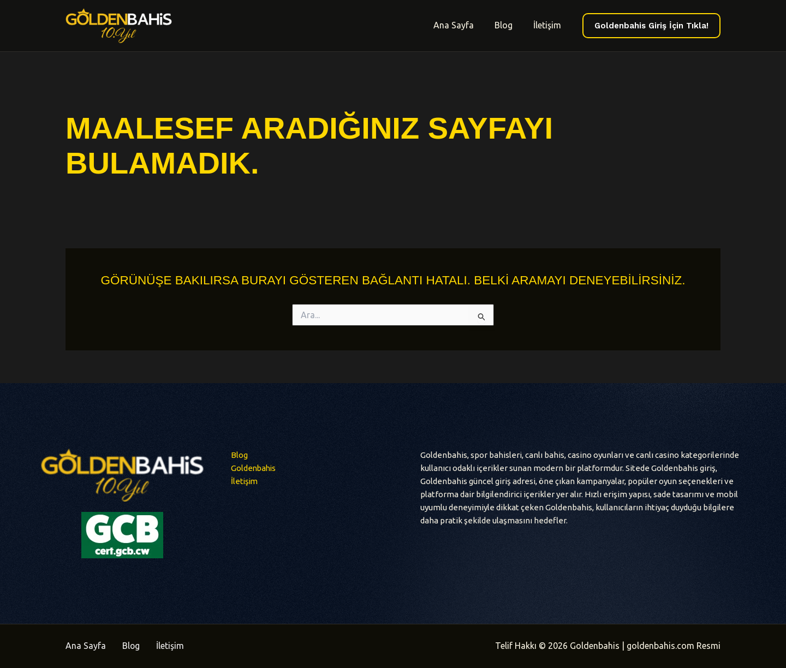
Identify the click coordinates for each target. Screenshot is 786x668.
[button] (651, 26)
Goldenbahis (254, 468)
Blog (508, 25)
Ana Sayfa (462, 25)
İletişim (549, 25)
